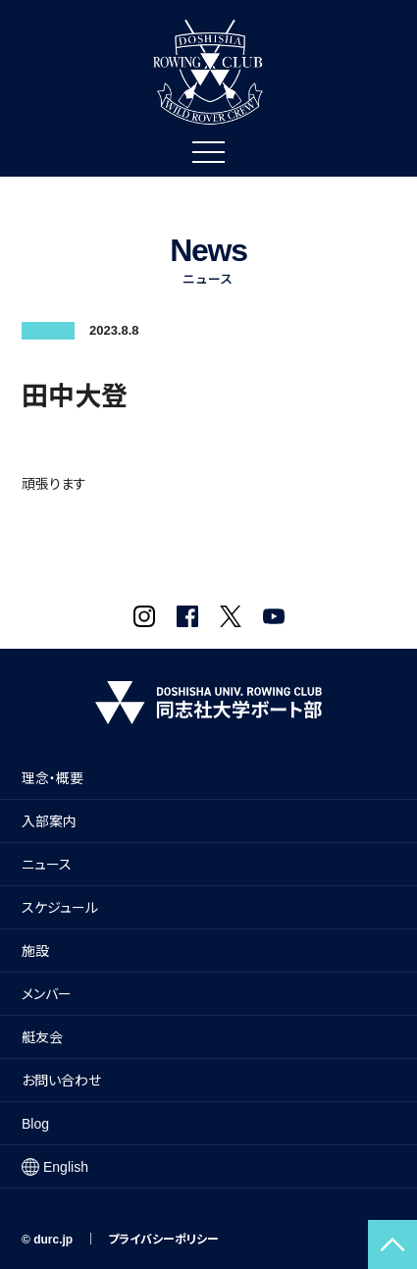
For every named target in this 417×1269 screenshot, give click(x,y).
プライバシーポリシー (163, 1239)
